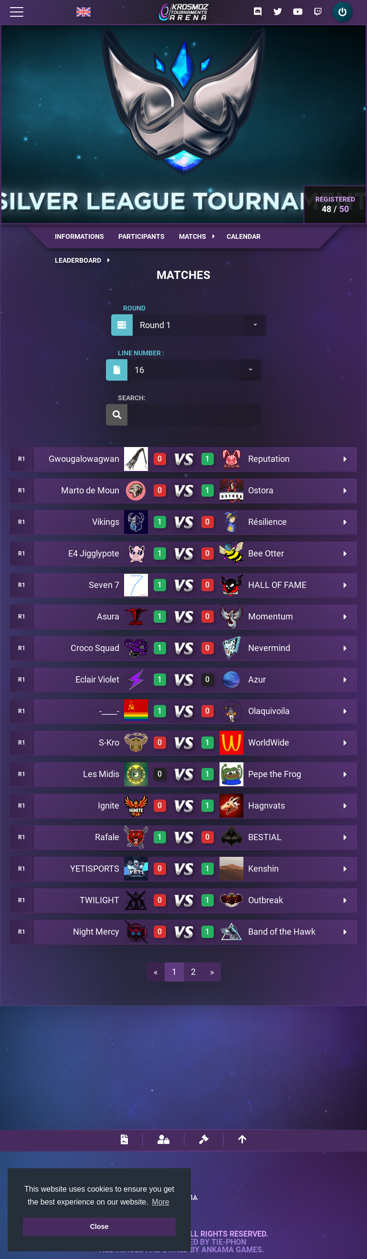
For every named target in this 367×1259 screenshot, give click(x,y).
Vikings (105, 522)
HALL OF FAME (277, 585)
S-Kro (109, 742)
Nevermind (269, 648)
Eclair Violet (97, 679)
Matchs (197, 236)
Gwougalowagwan (84, 459)
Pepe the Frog (274, 774)
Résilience (267, 522)
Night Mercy (96, 932)
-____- (109, 711)
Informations (79, 236)
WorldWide (268, 742)
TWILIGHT (99, 900)
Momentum (270, 616)
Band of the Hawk (281, 932)
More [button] (160, 1202)
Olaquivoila (269, 711)
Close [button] (99, 1226)
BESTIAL (265, 837)
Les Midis (101, 774)
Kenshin (263, 869)
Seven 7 (104, 585)
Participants (141, 236)
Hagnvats (266, 805)
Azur (257, 679)
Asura (108, 616)
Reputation (269, 459)
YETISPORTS (94, 869)
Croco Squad (95, 648)
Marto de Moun (90, 490)
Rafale (107, 837)
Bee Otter (266, 553)
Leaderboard (82, 260)
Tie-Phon (228, 1242)
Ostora (260, 490)
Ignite (108, 805)
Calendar (244, 236)
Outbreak (265, 900)
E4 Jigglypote (93, 553)
